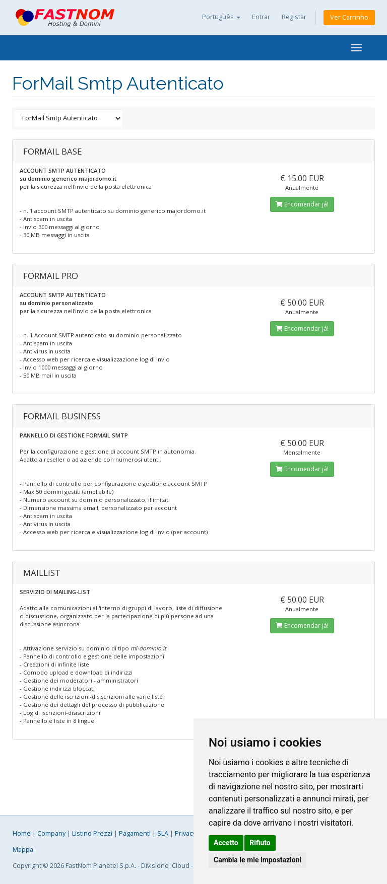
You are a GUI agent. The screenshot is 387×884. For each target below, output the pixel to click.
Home (22, 833)
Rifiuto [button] (260, 843)
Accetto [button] (226, 843)
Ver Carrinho (349, 17)
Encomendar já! (302, 204)
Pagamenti (135, 833)
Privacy (185, 833)
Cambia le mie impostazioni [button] (257, 860)
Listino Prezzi (92, 833)
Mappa (23, 849)
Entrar (261, 17)
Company (51, 833)
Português (221, 17)
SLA (162, 833)
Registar (294, 17)
